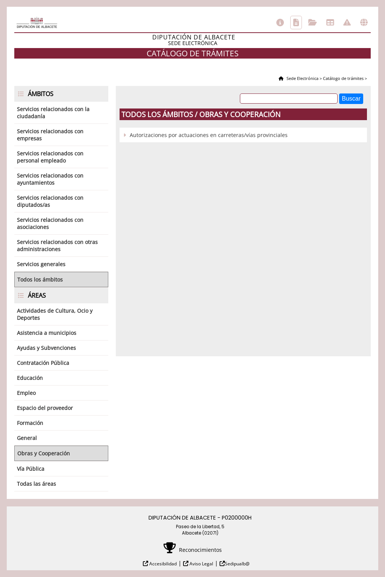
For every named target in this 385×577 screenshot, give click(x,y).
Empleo (26, 392)
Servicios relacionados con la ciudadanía (53, 112)
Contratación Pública (43, 362)
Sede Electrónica (301, 78)
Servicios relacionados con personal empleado (50, 157)
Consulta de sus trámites (312, 22)
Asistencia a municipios (46, 332)
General (27, 437)
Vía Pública (30, 468)
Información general (280, 22)
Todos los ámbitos (40, 279)
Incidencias (347, 22)
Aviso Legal (200, 563)
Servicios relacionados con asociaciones (50, 223)
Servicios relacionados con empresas (50, 135)
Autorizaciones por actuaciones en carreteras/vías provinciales (209, 135)
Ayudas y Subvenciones (46, 347)
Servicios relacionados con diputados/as (50, 201)
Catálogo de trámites (296, 22)
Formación (30, 422)
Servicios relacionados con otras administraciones (57, 245)
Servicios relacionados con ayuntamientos (50, 179)
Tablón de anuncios (330, 22)
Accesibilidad (162, 563)
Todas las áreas (36, 483)
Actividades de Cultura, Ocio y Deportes (54, 314)
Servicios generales (41, 264)
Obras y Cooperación (43, 453)
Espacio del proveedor (45, 407)
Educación (30, 377)
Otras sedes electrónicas (364, 22)
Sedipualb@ (237, 563)
